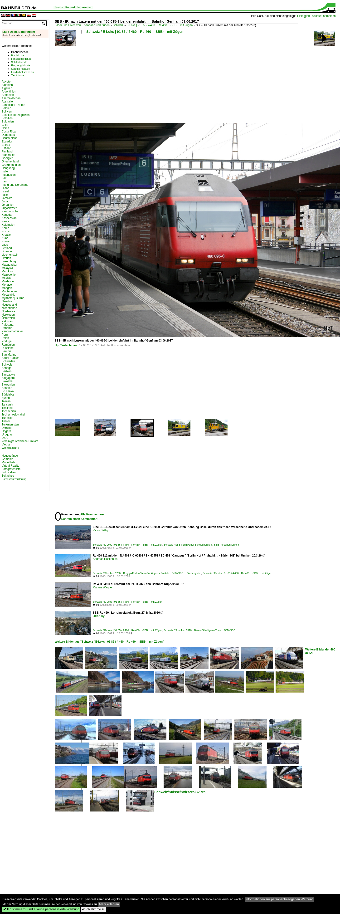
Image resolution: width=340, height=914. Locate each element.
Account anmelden (323, 16)
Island (5, 188)
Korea (5, 228)
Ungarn (6, 431)
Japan (6, 201)
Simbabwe (8, 374)
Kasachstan (9, 218)
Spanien (7, 388)
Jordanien (8, 204)
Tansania (7, 404)
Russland (8, 348)
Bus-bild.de (17, 55)
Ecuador (7, 141)
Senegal (7, 368)
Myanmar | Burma (13, 298)
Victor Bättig (100, 530)
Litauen (6, 258)
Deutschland (10, 138)
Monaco (7, 284)
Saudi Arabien (10, 358)
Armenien (8, 95)
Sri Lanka (8, 391)
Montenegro (9, 291)
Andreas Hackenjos (105, 559)
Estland (6, 148)
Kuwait (6, 241)
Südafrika (8, 394)
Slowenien (8, 384)
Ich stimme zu (93, 909)
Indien (6, 171)
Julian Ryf (99, 616)
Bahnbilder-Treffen (13, 105)
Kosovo (6, 231)
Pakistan (7, 321)
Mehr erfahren (109, 904)
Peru (5, 334)
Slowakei (7, 381)
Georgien (7, 158)
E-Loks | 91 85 (135, 25)
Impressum (84, 7)
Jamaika (7, 198)
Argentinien (9, 91)
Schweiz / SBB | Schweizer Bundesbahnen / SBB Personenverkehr (201, 544)
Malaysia (7, 268)
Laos (5, 244)
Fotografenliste (11, 469)
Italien (5, 194)
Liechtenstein (10, 254)
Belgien (6, 108)
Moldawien (8, 281)
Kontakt (70, 7)
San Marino (9, 354)
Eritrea (6, 145)
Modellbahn (9, 462)
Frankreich (8, 154)
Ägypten (7, 81)
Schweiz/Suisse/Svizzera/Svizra (179, 792)
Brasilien (7, 118)
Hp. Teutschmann (66, 345)
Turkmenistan (10, 424)
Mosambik (8, 294)
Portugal (7, 341)
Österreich (8, 318)
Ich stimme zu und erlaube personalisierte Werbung (41, 909)
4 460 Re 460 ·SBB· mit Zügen (170, 25)
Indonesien (9, 174)
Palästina (7, 324)
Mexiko (6, 278)
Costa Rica (9, 131)
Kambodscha (10, 211)
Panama (7, 328)
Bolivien (7, 111)
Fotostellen (9, 472)
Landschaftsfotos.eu (22, 72)
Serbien (6, 371)
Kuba (5, 238)
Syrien (6, 398)
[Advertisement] (171, 79)
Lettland (7, 248)
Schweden (8, 361)
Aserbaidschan (11, 98)
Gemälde (7, 459)
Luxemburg (9, 261)
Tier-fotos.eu (18, 75)
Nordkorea (8, 311)
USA (5, 438)
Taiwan (6, 401)
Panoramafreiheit (12, 331)
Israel (5, 191)
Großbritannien (11, 164)
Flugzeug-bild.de (20, 65)
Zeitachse (8, 475)
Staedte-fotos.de (20, 68)
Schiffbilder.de (19, 62)
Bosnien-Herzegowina (15, 115)
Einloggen (303, 16)
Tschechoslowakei (13, 414)
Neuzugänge (10, 455)
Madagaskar (9, 264)
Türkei (6, 421)
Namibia (7, 301)
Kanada (6, 214)
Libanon (7, 251)
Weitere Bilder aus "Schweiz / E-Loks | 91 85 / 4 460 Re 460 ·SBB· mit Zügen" (109, 641)
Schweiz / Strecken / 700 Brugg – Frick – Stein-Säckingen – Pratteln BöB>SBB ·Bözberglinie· (147, 573)
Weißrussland (10, 448)
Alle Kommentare (92, 514)
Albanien (7, 85)
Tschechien (9, 411)
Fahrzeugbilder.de (21, 58)
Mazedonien (9, 274)
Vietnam (7, 444)
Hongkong (8, 168)
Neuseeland (9, 304)
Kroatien (7, 234)
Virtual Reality (10, 465)
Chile (5, 125)
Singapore (8, 378)
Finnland (7, 151)
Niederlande (9, 308)
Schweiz (118, 25)
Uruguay (7, 434)
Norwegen (8, 314)
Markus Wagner (103, 587)
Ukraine (6, 428)
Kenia (5, 221)
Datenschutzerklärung (14, 479)
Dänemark (8, 135)
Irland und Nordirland (15, 184)
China (5, 128)
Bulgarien (8, 121)
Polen (5, 338)
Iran (4, 181)
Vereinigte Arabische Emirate (20, 441)
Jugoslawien (9, 208)
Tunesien (7, 418)
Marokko (7, 271)
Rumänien (8, 344)
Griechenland (10, 161)
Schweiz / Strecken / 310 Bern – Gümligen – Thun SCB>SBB (199, 630)
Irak (4, 178)
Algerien (7, 88)
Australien (8, 101)
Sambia (6, 351)
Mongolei (7, 288)
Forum (59, 7)
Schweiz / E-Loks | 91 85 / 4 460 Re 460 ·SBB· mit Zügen (134, 32)
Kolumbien (8, 224)
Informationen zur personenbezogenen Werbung (279, 899)
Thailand (7, 408)
